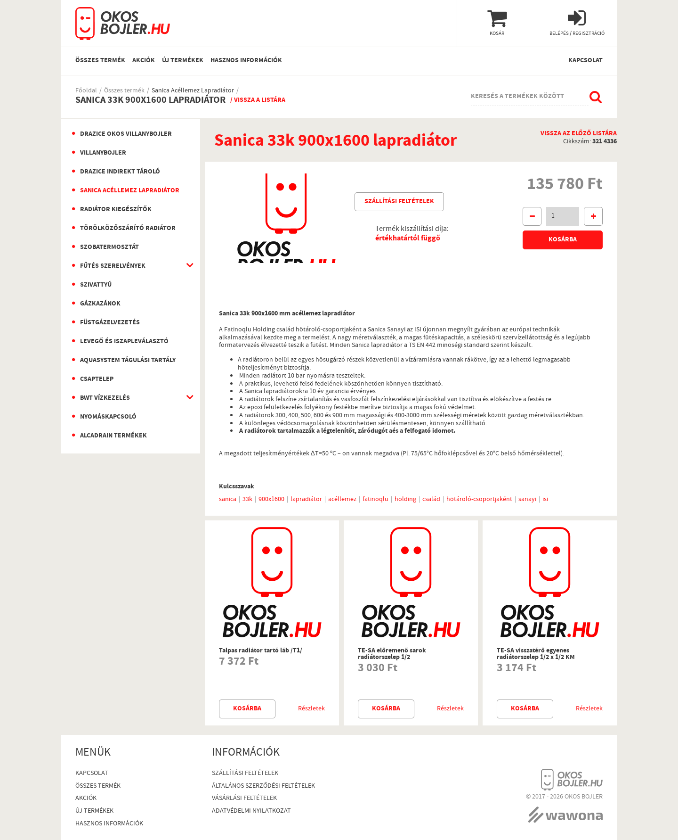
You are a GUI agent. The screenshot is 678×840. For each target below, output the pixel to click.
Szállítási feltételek (399, 202)
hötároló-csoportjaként (479, 499)
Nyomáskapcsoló (108, 417)
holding (405, 499)
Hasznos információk (246, 61)
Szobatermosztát (109, 247)
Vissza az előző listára (579, 134)
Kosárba (563, 240)
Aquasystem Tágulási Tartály (128, 360)
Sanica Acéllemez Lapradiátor (193, 91)
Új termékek (182, 61)
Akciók (143, 61)
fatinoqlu (375, 499)
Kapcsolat (585, 61)
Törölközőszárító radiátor (128, 228)
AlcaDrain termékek (113, 436)
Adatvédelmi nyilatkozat (251, 811)
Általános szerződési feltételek (263, 786)
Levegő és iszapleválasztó (124, 342)
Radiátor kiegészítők (116, 210)
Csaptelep (96, 379)
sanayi (527, 499)
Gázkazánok (100, 304)
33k (247, 499)
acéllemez (342, 499)
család (431, 499)
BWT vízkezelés (105, 398)
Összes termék (100, 61)
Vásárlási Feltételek (244, 799)
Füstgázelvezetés (110, 323)
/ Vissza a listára (257, 100)
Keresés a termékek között (517, 96)
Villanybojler (103, 153)
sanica (227, 499)
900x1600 (271, 499)
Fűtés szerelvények (112, 266)
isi (545, 499)
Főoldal (86, 91)
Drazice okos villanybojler (126, 134)
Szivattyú (96, 285)
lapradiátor (306, 499)
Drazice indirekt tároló (120, 172)
